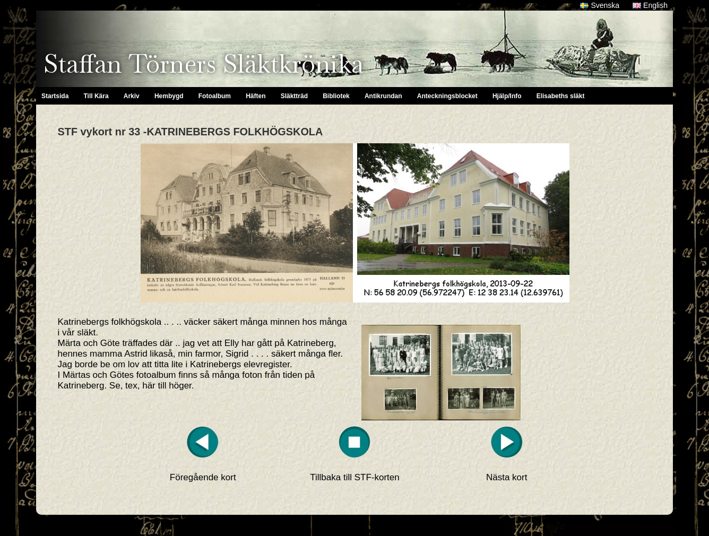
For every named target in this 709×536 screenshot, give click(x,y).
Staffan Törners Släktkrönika (204, 63)
